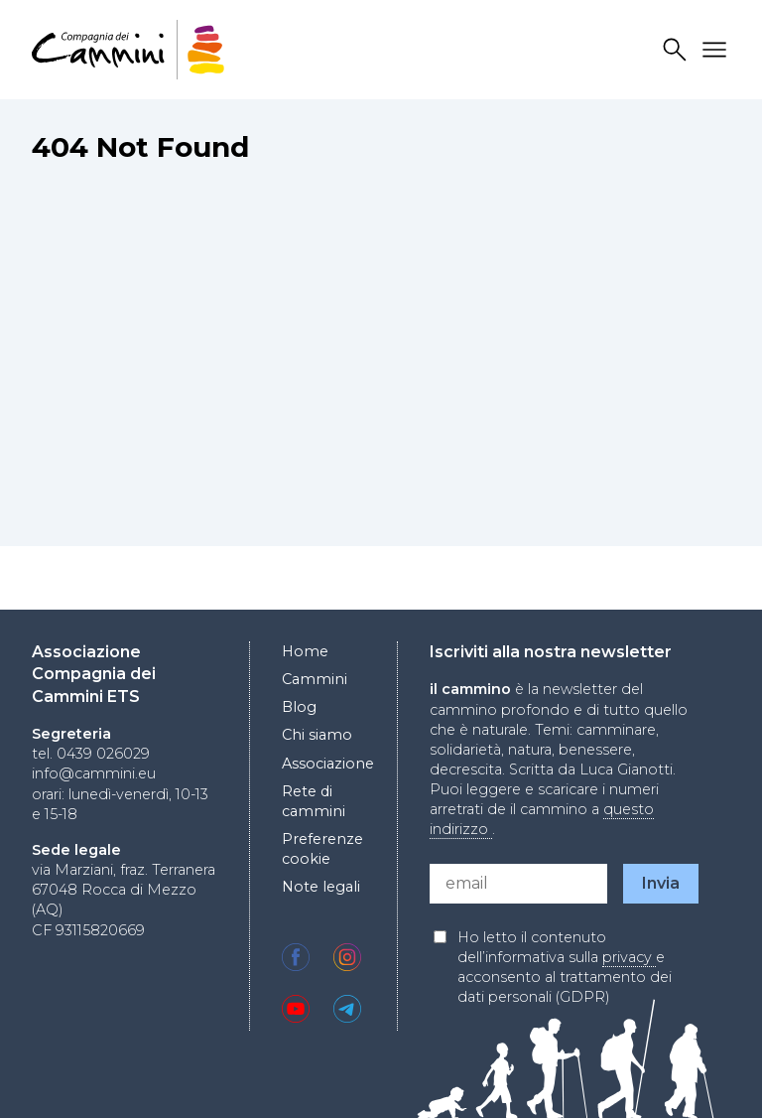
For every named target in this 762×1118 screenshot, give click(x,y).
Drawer (717, 50)
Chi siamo (317, 735)
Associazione (328, 763)
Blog (299, 707)
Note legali (321, 887)
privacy (629, 957)
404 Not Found (140, 147)
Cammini (314, 679)
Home (305, 651)
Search (678, 50)
